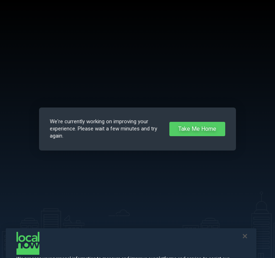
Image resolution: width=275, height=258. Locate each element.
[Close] (245, 240)
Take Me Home (197, 128)
